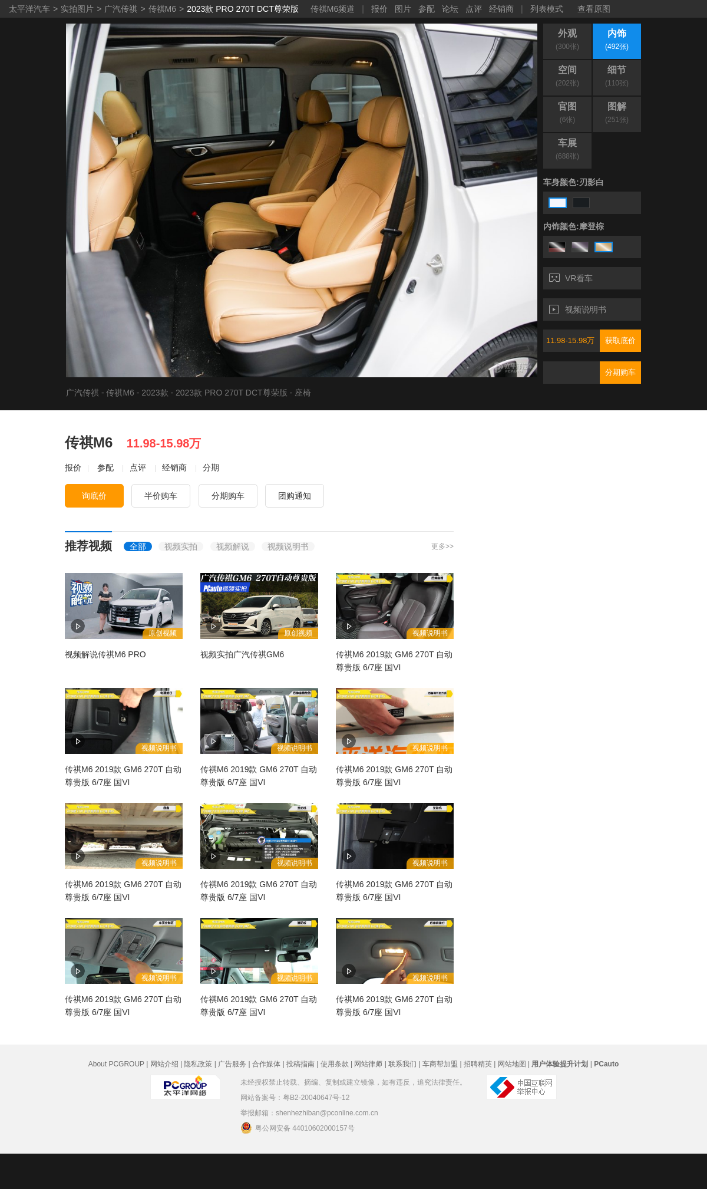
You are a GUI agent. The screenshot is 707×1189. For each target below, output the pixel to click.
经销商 (501, 9)
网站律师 (368, 1064)
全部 (138, 546)
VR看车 (571, 278)
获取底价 (620, 340)
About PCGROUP (116, 1064)
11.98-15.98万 (570, 340)
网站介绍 (164, 1064)
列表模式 (546, 9)
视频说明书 (577, 309)
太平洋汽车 (29, 9)
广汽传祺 (120, 9)
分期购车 (620, 372)
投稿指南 (300, 1064)
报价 (379, 9)
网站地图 (512, 1064)
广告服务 (232, 1064)
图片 (403, 9)
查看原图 (593, 9)
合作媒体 (266, 1064)
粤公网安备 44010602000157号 (297, 1128)
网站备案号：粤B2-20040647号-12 (294, 1098)
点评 (473, 9)
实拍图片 (77, 9)
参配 (426, 9)
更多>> (442, 546)
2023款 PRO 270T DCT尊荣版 (243, 9)
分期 (211, 467)
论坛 (450, 9)
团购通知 (294, 495)
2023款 (154, 392)
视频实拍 (180, 546)
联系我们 (402, 1064)
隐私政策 (198, 1064)
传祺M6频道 (332, 9)
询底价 (94, 495)
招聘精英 (478, 1064)
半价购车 (160, 495)
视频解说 (232, 546)
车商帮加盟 (440, 1064)
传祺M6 (162, 9)
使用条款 (335, 1064)
